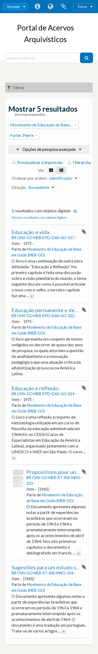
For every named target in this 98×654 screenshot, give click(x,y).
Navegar (13, 6)
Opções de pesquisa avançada (49, 149)
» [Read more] (32, 295)
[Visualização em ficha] (51, 170)
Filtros (15, 87)
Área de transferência (63, 6)
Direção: (19, 187)
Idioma (50, 6)
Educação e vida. (30, 232)
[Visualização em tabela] (61, 170)
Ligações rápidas (37, 6)
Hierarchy (79, 162)
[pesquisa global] (43, 58)
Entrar (82, 6)
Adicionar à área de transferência (84, 231)
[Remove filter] (75, 125)
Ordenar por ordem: (29, 178)
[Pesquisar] (86, 58)
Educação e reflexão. (35, 388)
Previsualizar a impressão (37, 162)
